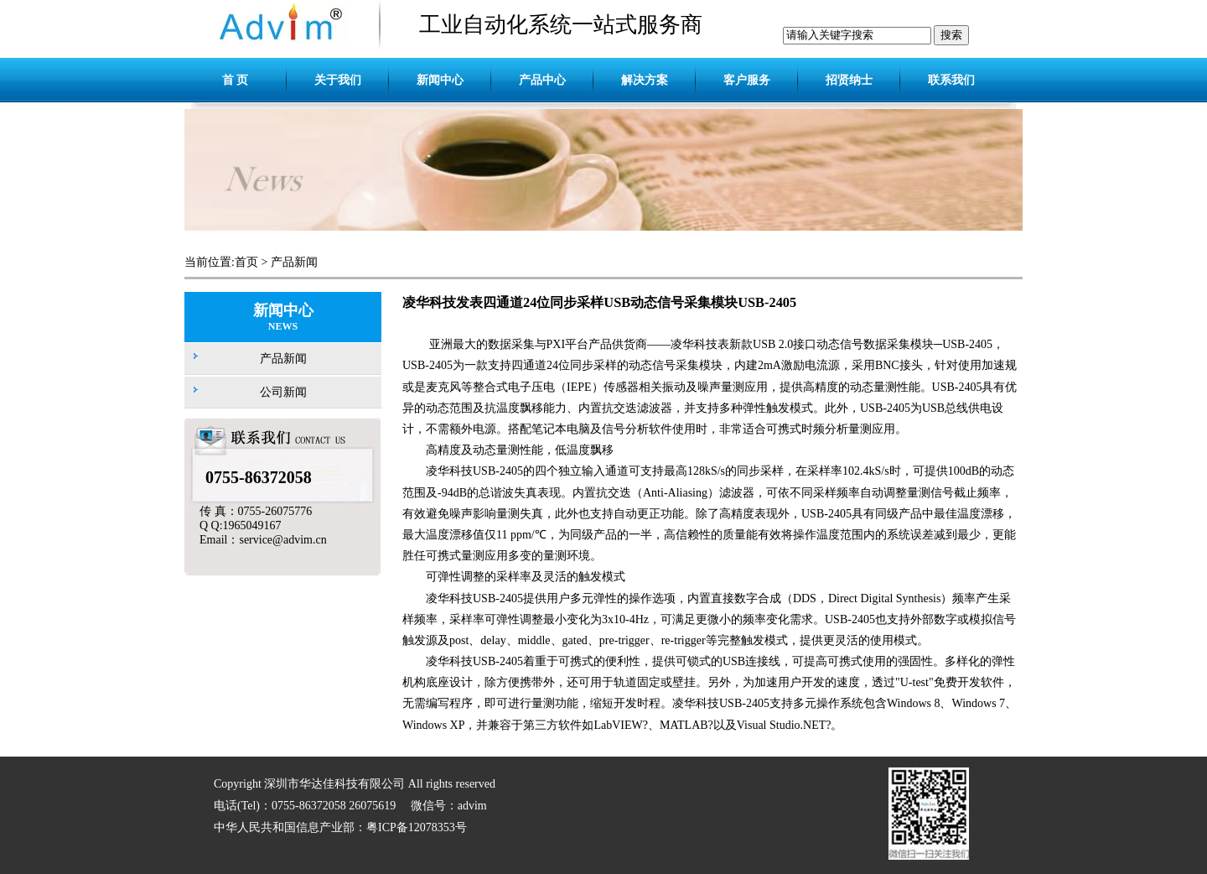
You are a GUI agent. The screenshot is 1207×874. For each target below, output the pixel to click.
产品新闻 (294, 262)
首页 (246, 262)
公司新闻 (283, 392)
